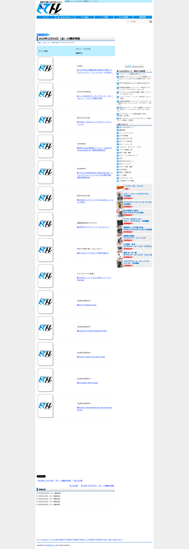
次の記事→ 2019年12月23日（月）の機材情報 (91, 486)
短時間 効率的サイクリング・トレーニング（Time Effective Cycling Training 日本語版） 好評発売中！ (134, 238)
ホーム (46, 17)
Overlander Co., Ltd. (51, 545)
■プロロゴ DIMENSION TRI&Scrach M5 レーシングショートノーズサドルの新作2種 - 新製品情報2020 (95, 175)
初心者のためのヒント (126, 161)
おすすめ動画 (123, 17)
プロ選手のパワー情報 (126, 181)
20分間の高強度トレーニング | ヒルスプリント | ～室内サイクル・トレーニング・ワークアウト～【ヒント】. (134, 103)
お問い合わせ (117, 539)
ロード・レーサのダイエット (128, 155)
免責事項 (69, 539)
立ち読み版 (123, 169)
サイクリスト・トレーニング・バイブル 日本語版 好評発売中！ (134, 204)
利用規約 (76, 539)
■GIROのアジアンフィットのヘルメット (93, 227)
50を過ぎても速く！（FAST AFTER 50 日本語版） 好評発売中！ (134, 213)
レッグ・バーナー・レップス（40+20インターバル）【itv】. (134, 97)
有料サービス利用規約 (87, 539)
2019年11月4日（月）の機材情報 (49, 496)
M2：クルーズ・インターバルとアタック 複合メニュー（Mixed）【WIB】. (134, 119)
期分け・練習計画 (125, 172)
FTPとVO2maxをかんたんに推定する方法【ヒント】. (134, 84)
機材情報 (142, 17)
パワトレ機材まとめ (125, 150)
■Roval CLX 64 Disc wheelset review (92, 331)
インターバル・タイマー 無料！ (134, 187)
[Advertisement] (76, 449)
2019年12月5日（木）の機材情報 (49, 499)
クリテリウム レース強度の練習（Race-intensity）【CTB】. (131, 114)
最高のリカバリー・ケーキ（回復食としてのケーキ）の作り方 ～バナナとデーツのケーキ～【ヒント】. (134, 109)
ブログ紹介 (85, 17)
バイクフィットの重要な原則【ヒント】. (132, 74)
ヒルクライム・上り (125, 178)
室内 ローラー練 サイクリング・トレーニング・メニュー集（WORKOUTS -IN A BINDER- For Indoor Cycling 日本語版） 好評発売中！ (134, 255)
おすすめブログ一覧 (125, 138)
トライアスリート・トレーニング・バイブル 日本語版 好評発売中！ (134, 263)
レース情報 (104, 17)
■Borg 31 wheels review (86, 305)
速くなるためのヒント (65, 17)
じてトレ (50, 8)
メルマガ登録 (54, 539)
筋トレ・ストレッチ (125, 144)
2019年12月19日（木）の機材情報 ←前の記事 (59, 481)
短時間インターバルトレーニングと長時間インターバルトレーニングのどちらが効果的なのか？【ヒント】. (134, 78)
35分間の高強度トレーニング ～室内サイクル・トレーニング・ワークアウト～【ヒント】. (134, 88)
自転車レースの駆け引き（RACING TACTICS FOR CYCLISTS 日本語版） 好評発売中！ (134, 230)
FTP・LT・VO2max (125, 141)
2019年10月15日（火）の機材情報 (49, 493)
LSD (120, 158)
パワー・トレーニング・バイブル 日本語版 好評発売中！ (134, 196)
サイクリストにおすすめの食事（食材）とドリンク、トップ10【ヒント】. (134, 93)
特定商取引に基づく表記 (104, 539)
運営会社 (62, 539)
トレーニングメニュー (126, 133)
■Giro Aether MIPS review (87, 383)
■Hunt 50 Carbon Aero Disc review (91, 357)
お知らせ (46, 539)
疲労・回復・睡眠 (125, 152)
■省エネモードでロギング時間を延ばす (93, 253)
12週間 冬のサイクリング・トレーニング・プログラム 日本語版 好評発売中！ (134, 247)
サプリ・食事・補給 (125, 167)
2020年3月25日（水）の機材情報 (49, 504)
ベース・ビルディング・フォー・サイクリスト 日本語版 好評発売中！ (134, 221)
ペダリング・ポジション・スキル (130, 147)
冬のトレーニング (125, 164)
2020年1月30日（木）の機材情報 (49, 501)
